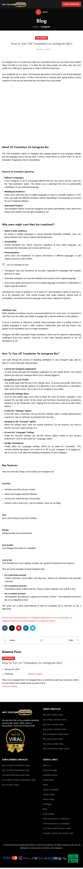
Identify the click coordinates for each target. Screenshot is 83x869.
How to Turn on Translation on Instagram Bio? (32, 663)
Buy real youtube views (53, 739)
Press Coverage (50, 770)
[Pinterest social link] (19, 628)
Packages (47, 804)
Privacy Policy (49, 794)
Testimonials (48, 780)
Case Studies (48, 814)
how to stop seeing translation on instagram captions (25, 618)
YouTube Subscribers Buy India (15, 775)
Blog (45, 809)
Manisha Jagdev (43, 49)
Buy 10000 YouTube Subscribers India (18, 780)
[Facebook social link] (5, 628)
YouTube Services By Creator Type (58, 833)
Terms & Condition (51, 790)
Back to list (41, 640)
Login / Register (71, 4)
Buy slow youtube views (53, 744)
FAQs (45, 785)
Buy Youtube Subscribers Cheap (16, 765)
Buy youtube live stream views (56, 748)
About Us (47, 765)
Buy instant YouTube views (54, 729)
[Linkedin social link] (26, 628)
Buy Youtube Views (10, 785)
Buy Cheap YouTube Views (55, 719)
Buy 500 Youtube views (53, 715)
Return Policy (48, 799)
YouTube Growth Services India (56, 828)
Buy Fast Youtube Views (53, 724)
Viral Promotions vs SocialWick (56, 823)
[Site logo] (14, 4)
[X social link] (12, 628)
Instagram (45, 27)
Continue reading (9, 686)
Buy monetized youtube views (56, 734)
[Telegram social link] (33, 628)
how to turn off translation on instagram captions (34, 621)
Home (35, 27)
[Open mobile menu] (41, 12)
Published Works (50, 775)
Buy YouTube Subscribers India (15, 770)
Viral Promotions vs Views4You (56, 819)
